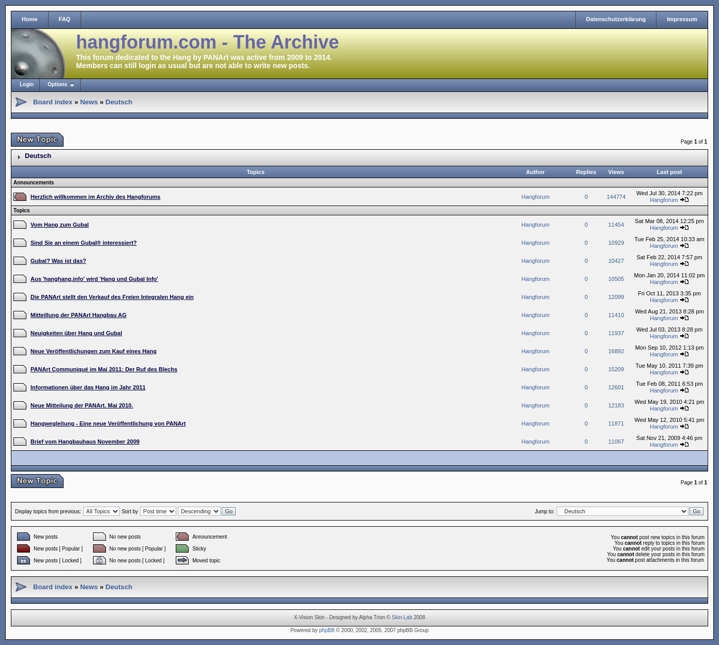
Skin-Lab (402, 617)
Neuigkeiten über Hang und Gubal (76, 333)
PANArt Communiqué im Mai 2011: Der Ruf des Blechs (103, 369)
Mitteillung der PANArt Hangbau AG (78, 315)
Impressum (682, 19)
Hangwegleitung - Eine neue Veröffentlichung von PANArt (108, 423)
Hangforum (535, 197)
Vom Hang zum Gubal (59, 225)
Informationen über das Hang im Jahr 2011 (88, 387)
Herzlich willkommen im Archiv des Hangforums (95, 197)
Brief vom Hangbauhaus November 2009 (85, 441)
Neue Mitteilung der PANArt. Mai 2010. (81, 405)
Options (57, 84)
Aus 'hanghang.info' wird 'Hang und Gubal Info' (94, 279)
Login (27, 84)
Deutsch (118, 102)
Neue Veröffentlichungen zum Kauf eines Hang (93, 351)
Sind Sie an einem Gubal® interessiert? (83, 243)
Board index (52, 102)
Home (30, 19)
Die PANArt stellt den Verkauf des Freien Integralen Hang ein (112, 297)
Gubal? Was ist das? (58, 261)
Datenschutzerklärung (616, 19)
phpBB (326, 630)
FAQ (65, 19)
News (89, 102)
